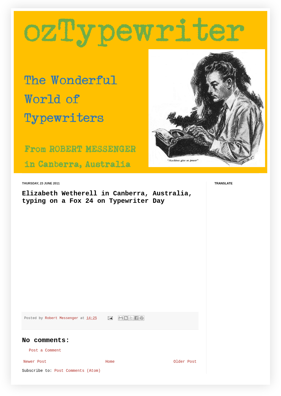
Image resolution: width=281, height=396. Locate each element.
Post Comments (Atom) (77, 371)
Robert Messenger (62, 318)
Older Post (185, 361)
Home (110, 361)
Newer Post (34, 361)
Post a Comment (45, 350)
